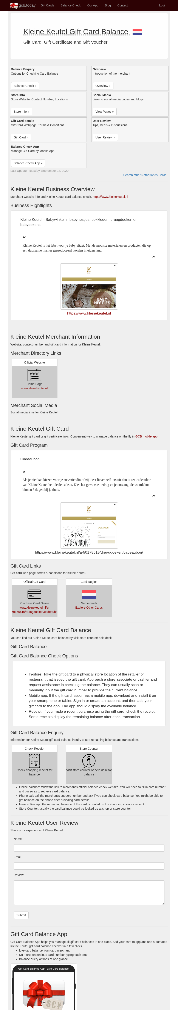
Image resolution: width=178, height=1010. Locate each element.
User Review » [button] (105, 137)
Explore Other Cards (89, 607)
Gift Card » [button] (21, 137)
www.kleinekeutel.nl (34, 388)
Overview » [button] (103, 85)
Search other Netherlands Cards (145, 175)
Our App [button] (92, 5)
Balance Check (71, 5)
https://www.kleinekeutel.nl (110, 196)
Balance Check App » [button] (28, 163)
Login (162, 5)
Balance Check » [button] (25, 85)
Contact (122, 5)
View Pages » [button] (105, 111)
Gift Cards (47, 5)
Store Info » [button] (21, 111)
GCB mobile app (146, 436)
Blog (108, 5)
